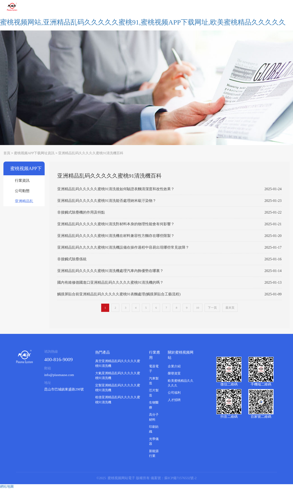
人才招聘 (174, 400)
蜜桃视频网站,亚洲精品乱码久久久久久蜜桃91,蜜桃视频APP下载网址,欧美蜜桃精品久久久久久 (143, 22)
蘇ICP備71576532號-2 (180, 478)
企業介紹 (174, 366)
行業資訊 (22, 180)
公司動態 (22, 191)
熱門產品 (102, 352)
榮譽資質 (174, 373)
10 (197, 307)
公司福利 (174, 392)
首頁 (6, 153)
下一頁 (212, 307)
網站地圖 (7, 486)
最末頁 (229, 307)
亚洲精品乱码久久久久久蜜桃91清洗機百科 (90, 153)
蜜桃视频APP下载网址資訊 (34, 153)
